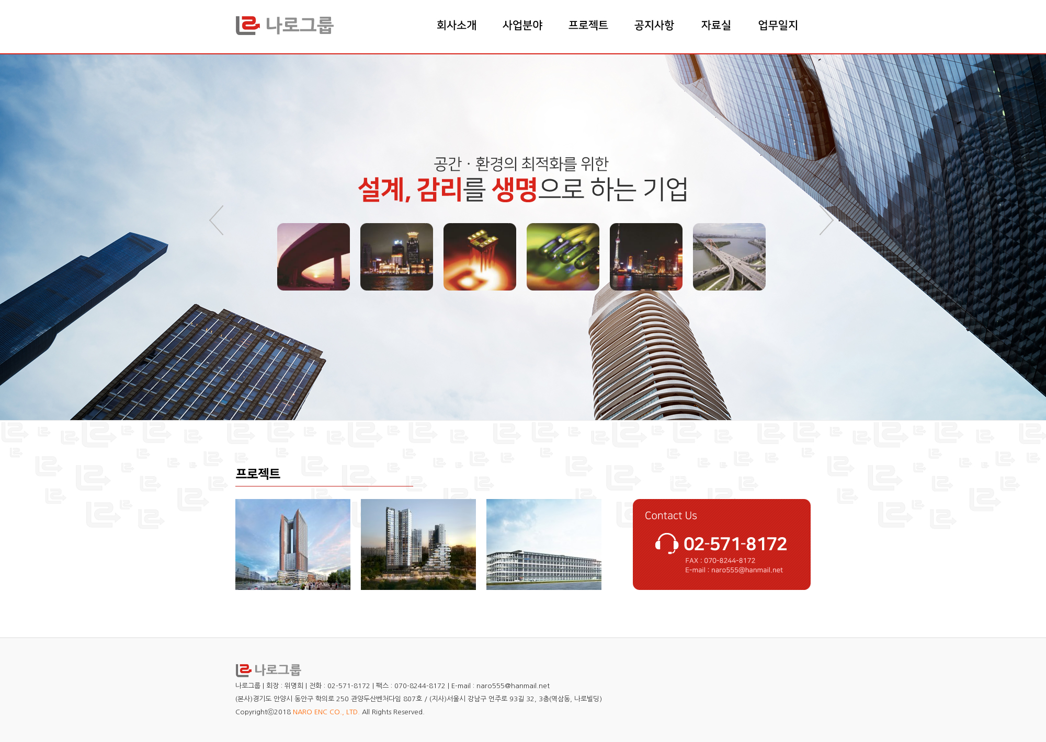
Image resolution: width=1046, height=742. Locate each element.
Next (828, 220)
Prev (217, 220)
